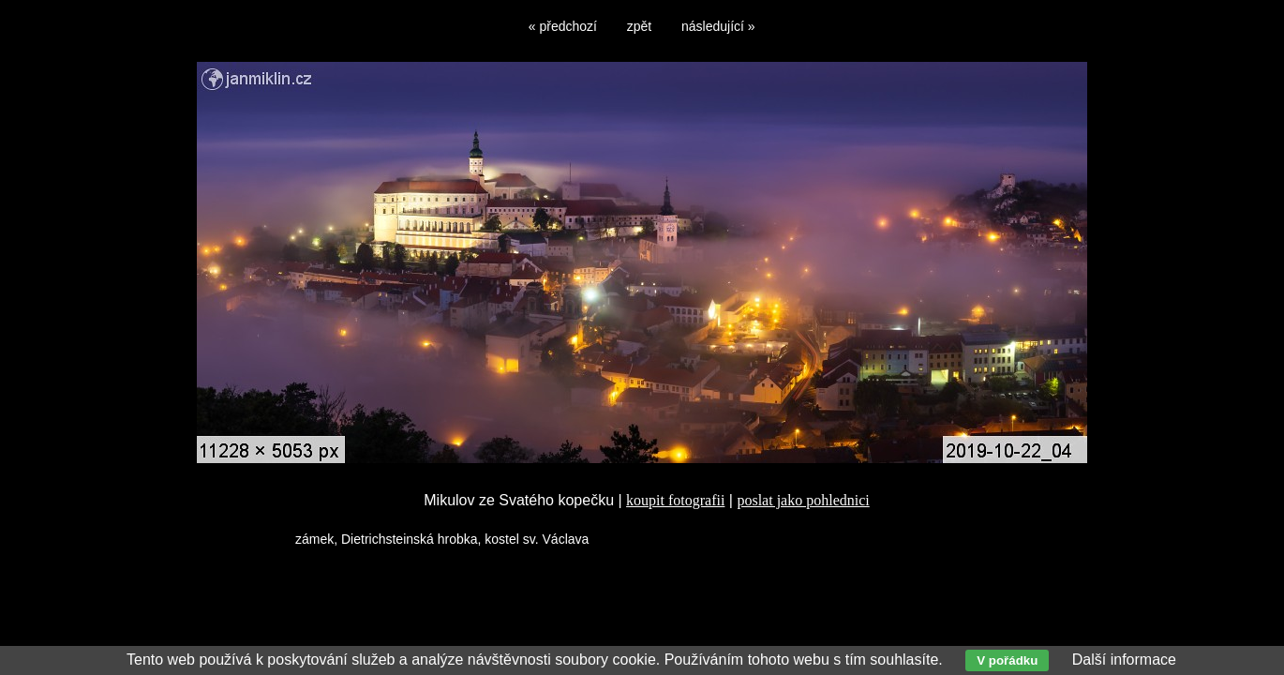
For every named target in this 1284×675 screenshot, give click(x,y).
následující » (718, 26)
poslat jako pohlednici (803, 500)
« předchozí (563, 26)
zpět (639, 26)
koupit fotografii (675, 500)
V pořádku (1007, 660)
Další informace (1124, 660)
